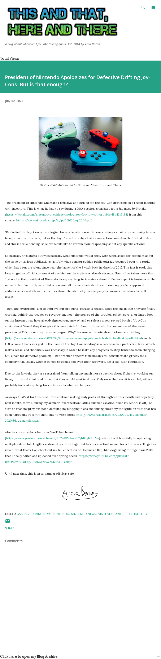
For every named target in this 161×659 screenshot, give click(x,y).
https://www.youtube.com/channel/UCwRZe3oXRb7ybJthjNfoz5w (52, 438)
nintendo (61, 514)
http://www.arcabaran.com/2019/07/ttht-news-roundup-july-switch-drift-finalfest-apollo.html (74, 338)
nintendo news (83, 514)
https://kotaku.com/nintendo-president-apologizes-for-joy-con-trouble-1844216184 (66, 214)
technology (137, 514)
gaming (23, 514)
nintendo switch (112, 514)
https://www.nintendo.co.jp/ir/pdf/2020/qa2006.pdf (53, 220)
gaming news (41, 514)
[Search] (143, 7)
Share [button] (9, 528)
